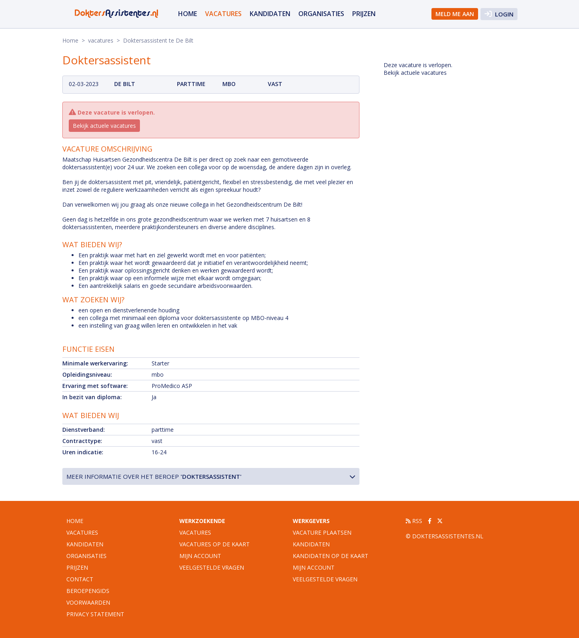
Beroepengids (87, 591)
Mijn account (200, 556)
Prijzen (364, 13)
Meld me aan (454, 14)
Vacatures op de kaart (214, 544)
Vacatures (195, 532)
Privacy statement (95, 614)
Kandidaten (270, 13)
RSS (414, 521)
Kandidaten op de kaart (330, 556)
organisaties (321, 13)
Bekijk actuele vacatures (104, 125)
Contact (79, 579)
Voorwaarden (88, 602)
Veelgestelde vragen (211, 567)
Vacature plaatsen (322, 532)
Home (187, 13)
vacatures (223, 13)
